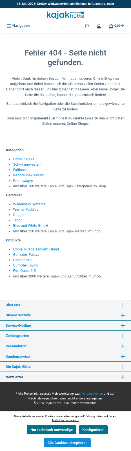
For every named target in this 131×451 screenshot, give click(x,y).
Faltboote (20, 170)
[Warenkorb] (116, 25)
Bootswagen (23, 181)
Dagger (19, 215)
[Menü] (18, 25)
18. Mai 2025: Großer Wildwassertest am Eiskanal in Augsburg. (65, 4)
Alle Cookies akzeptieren (67, 443)
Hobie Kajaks (23, 159)
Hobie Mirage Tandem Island (36, 249)
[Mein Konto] (99, 25)
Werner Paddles (26, 209)
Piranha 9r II (22, 260)
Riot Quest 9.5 (24, 270)
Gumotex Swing (25, 265)
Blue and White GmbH (30, 225)
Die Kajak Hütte (18, 367)
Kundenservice (18, 356)
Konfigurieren (94, 430)
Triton (18, 220)
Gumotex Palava (26, 254)
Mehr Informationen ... (65, 420)
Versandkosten (92, 394)
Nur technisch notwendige (51, 430)
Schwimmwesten (27, 164)
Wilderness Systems (29, 204)
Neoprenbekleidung (28, 175)
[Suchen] (86, 25)
